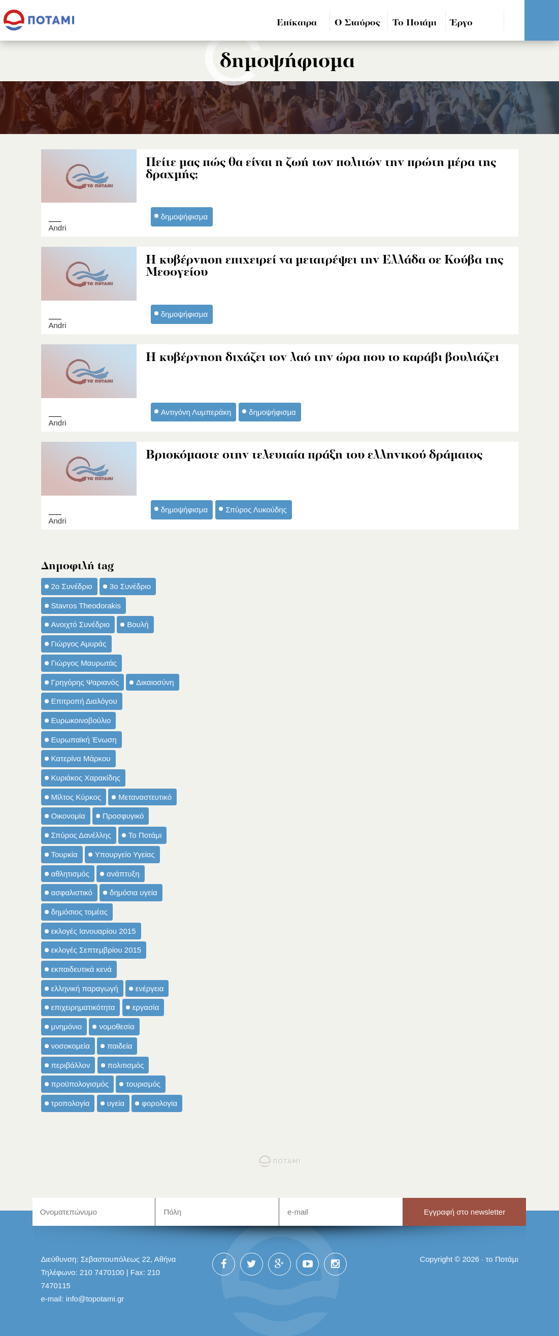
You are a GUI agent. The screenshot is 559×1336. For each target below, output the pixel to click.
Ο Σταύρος (357, 23)
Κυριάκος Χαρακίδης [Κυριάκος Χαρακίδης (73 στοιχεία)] (86, 775)
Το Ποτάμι (414, 23)
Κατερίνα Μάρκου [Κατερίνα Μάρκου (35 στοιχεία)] (81, 756)
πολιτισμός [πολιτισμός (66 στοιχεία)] (126, 1062)
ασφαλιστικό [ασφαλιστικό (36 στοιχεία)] (71, 890)
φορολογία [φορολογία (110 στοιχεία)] (159, 1101)
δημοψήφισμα (184, 216)
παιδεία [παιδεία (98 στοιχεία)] (119, 1043)
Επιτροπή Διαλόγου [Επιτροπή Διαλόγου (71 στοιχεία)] (84, 699)
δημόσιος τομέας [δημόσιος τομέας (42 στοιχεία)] (79, 909)
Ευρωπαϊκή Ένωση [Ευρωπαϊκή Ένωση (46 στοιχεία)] (84, 737)
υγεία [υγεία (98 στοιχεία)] (115, 1101)
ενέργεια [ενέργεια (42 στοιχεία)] (150, 986)
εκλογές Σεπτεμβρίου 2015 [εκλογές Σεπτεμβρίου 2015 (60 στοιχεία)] (96, 947)
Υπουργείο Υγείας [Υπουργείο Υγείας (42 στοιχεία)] (125, 852)
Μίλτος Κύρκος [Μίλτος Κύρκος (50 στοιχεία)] (76, 794)
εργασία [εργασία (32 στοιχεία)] (146, 1005)
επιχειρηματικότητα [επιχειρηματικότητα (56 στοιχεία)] (83, 1005)
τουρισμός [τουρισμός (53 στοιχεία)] (143, 1082)
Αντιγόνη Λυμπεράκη (196, 410)
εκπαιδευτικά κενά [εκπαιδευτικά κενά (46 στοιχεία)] (81, 967)
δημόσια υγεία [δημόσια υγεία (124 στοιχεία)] (133, 890)
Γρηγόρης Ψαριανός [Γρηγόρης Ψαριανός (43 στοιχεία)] (85, 679)
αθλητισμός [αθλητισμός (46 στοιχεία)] (70, 871)
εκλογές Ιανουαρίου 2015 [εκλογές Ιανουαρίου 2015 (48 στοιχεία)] (93, 928)
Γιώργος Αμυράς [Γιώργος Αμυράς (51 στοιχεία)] (79, 641)
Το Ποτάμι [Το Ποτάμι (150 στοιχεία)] (144, 833)
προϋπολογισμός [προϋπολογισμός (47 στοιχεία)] (80, 1082)
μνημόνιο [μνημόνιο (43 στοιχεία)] (66, 1024)
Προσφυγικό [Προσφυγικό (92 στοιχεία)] (123, 813)
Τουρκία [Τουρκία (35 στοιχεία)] (64, 852)
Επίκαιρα (297, 23)
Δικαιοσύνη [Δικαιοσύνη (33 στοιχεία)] (155, 679)
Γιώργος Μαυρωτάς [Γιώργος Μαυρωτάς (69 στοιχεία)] (84, 660)
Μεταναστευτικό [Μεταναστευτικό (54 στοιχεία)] (145, 794)
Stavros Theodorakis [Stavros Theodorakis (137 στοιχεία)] (86, 603)
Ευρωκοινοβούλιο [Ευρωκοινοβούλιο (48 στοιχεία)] (81, 718)
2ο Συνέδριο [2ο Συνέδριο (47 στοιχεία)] (71, 584)
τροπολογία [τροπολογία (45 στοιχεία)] (70, 1101)
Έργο (462, 23)
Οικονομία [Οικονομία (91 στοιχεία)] (68, 813)
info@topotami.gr (95, 1296)
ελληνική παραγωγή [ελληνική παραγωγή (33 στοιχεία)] (84, 986)
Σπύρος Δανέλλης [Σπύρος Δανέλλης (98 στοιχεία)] (81, 833)
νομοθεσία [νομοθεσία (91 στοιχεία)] (116, 1024)
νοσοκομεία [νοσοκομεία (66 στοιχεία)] (70, 1043)
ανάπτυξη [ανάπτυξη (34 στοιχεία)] (123, 871)
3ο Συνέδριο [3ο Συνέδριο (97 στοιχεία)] (130, 584)
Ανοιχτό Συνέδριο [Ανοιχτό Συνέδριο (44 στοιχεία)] (80, 622)
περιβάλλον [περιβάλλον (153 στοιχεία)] (70, 1062)
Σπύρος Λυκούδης (256, 507)
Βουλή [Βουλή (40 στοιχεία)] (137, 622)
